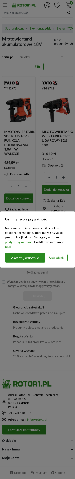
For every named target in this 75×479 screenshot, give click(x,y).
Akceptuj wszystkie (25, 258)
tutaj (8, 246)
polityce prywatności (18, 242)
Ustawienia (56, 257)
